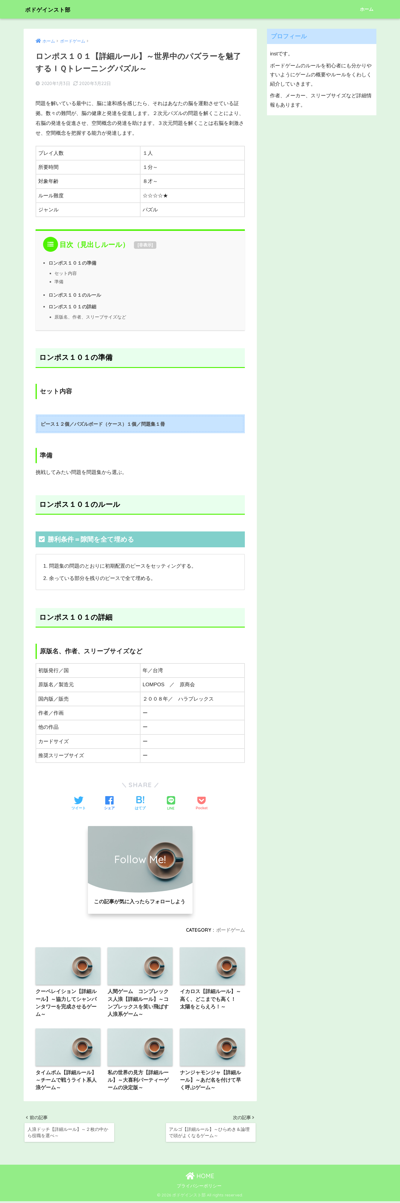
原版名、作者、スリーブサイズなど (90, 316)
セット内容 (65, 273)
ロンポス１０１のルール (74, 295)
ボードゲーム (230, 930)
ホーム (366, 9)
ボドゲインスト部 (55, 9)
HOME (200, 1177)
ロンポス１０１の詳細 (72, 306)
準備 (58, 281)
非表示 (145, 245)
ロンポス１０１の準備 (72, 263)
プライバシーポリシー (199, 1187)
